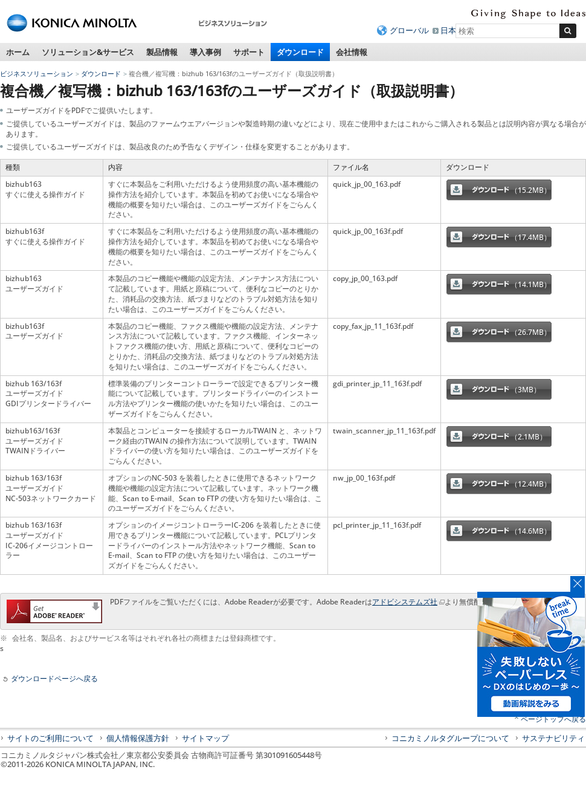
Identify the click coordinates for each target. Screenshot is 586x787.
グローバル (409, 30)
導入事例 (205, 52)
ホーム (18, 52)
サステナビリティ (553, 738)
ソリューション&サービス (88, 52)
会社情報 (351, 52)
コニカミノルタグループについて (450, 738)
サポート (249, 52)
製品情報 (162, 52)
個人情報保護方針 (137, 738)
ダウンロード (300, 52)
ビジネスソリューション (36, 73)
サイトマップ (205, 738)
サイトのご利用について (50, 738)
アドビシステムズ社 (404, 602)
